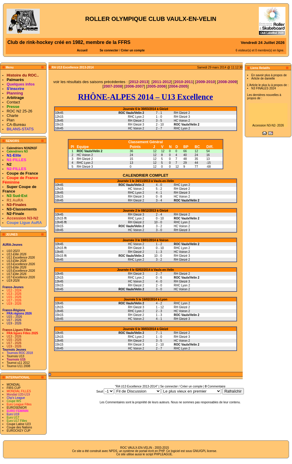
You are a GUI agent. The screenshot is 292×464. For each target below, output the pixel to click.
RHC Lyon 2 (85, 162)
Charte (12, 115)
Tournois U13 (15, 356)
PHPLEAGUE (163, 454)
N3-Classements (22, 209)
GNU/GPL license (204, 451)
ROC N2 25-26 (19, 111)
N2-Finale (15, 213)
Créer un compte (133, 50)
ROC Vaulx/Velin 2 (90, 151)
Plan (10, 120)
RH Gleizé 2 (85, 159)
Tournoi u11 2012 (18, 362)
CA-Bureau (16, 124)
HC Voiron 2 (85, 155)
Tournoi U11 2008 (18, 366)
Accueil (82, 50)
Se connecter (109, 50)
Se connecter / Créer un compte (181, 386)
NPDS (113, 451)
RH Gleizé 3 (85, 166)
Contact (13, 102)
